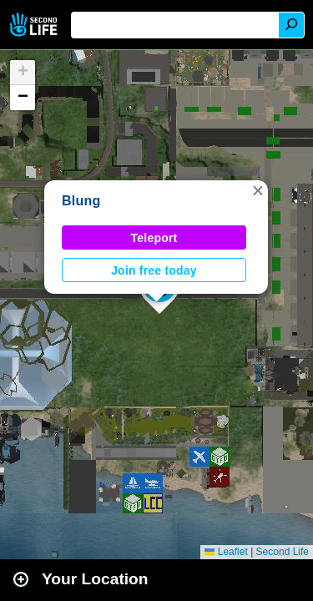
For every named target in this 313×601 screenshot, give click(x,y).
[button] (258, 190)
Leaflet (225, 552)
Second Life (35, 25)
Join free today (154, 270)
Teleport (154, 238)
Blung (81, 201)
